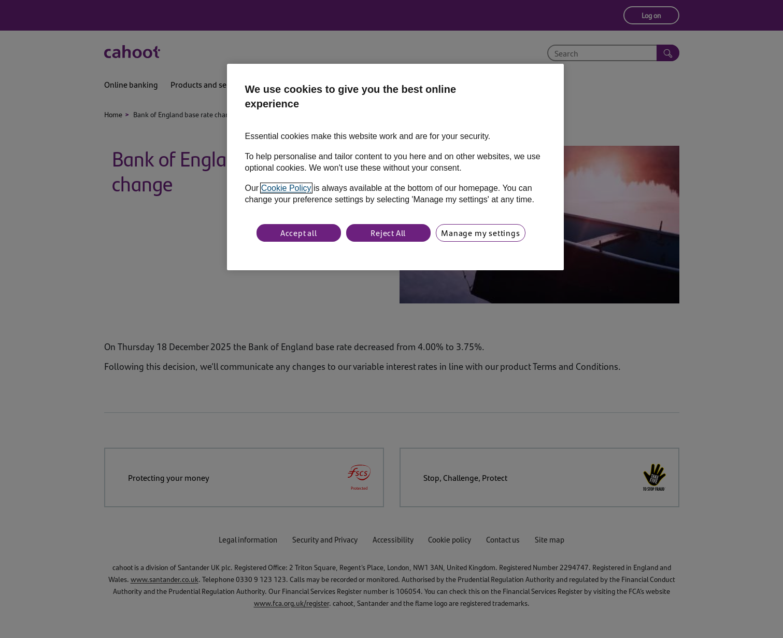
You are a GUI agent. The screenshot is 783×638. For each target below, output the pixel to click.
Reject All (388, 233)
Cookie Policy (286, 188)
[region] (395, 167)
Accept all (298, 233)
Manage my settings (480, 233)
